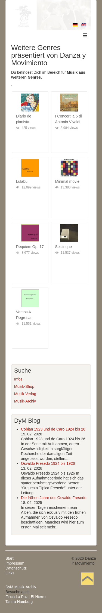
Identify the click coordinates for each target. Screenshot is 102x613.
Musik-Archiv (25, 401)
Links (9, 573)
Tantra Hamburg (19, 601)
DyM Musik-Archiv (20, 587)
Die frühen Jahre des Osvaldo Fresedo (53, 498)
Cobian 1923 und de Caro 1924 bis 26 (53, 429)
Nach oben (87, 587)
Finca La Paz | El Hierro (25, 597)
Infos (18, 379)
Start (9, 558)
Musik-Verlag (25, 394)
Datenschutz (16, 568)
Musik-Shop (24, 386)
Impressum (14, 563)
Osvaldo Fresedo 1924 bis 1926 (48, 463)
